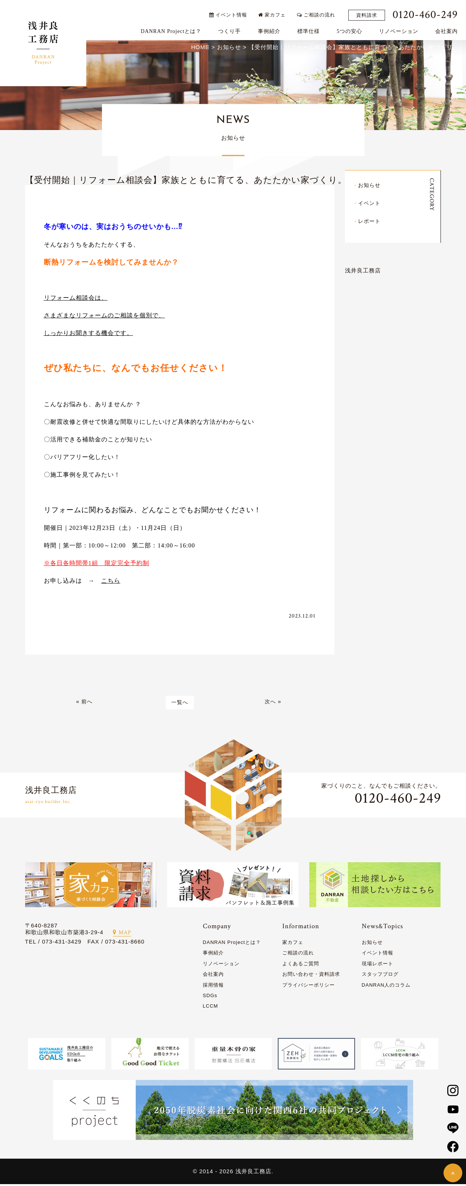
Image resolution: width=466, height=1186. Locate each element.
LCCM (210, 1008)
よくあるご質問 (300, 965)
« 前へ (84, 704)
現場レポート (377, 965)
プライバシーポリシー (308, 986)
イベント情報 (230, 12)
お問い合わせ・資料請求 (311, 976)
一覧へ (180, 704)
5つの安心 (352, 28)
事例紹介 (271, 28)
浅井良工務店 (363, 271)
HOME (200, 48)
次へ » (273, 704)
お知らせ (370, 186)
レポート (370, 221)
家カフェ (274, 12)
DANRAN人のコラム (386, 986)
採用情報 (213, 986)
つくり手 (232, 28)
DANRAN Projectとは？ (173, 28)
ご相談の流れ (319, 12)
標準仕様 (311, 28)
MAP (122, 934)
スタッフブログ (380, 976)
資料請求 (369, 12)
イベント (370, 203)
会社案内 (449, 28)
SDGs (210, 997)
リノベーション (401, 28)
